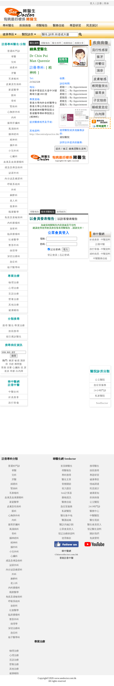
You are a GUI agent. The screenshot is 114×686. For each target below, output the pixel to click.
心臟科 (14, 156)
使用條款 (66, 538)
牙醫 (13, 73)
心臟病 (16, 367)
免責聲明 (94, 538)
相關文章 (79, 43)
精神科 (14, 139)
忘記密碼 (64, 255)
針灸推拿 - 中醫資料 (100, 239)
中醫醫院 (94, 515)
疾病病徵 (25, 25)
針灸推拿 (14, 397)
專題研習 (75, 25)
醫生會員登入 (94, 524)
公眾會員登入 (66, 529)
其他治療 (14, 304)
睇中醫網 (99, 234)
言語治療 (14, 293)
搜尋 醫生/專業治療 (14, 325)
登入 (92, 3)
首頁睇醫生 (66, 466)
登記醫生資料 (94, 529)
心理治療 (14, 288)
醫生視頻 (94, 520)
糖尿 (11, 360)
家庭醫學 (14, 90)
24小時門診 (100, 390)
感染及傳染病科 (14, 167)
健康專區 (10, 34)
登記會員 (52, 255)
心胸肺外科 (13, 112)
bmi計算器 (66, 493)
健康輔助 (14, 310)
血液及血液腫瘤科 (14, 162)
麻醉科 (14, 195)
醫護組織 (66, 520)
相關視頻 (67, 43)
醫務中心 (94, 511)
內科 (13, 117)
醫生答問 (56, 43)
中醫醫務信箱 (100, 258)
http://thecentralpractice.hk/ (45, 134)
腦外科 (14, 145)
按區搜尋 (14, 331)
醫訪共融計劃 (66, 524)
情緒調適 (94, 484)
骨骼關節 (66, 484)
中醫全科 (14, 392)
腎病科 (14, 106)
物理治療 (14, 282)
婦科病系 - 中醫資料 (100, 254)
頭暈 (9, 367)
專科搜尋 (66, 475)
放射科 (14, 228)
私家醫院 (100, 396)
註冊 (99, 3)
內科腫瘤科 (13, 223)
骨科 (13, 101)
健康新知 (94, 493)
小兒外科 (14, 150)
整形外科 (14, 245)
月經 (11, 364)
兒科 (13, 62)
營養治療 (14, 299)
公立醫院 (100, 379)
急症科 (14, 262)
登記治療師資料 (66, 533)
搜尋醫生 (94, 466)
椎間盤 (18, 364)
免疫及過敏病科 (14, 217)
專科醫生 (8, 25)
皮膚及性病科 (13, 84)
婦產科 (14, 67)
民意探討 (92, 25)
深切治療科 (13, 256)
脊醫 (13, 56)
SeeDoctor (102, 403)
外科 (13, 189)
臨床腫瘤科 (13, 234)
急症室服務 (100, 385)
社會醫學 (14, 239)
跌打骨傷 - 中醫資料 (100, 249)
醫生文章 (66, 479)
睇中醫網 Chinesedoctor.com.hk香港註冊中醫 (66, 554)
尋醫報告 (42, 25)
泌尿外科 (14, 173)
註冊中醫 (100, 244)
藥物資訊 (66, 497)
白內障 (19, 371)
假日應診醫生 (13, 336)
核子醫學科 (13, 267)
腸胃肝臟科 (13, 123)
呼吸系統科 (13, 184)
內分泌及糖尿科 (14, 178)
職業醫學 (14, 212)
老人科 (14, 200)
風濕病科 (14, 128)
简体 (106, 3)
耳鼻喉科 (14, 79)
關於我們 (94, 533)
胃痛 (3, 367)
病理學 (14, 250)
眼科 (13, 95)
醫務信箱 (58, 25)
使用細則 (61, 211)
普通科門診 (13, 51)
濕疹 (22, 360)
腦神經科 (14, 134)
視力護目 (66, 488)
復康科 (14, 206)
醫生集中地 (66, 515)
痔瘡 (12, 371)
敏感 (17, 360)
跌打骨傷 (14, 403)
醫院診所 (29, 34)
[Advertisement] (58, 185)
